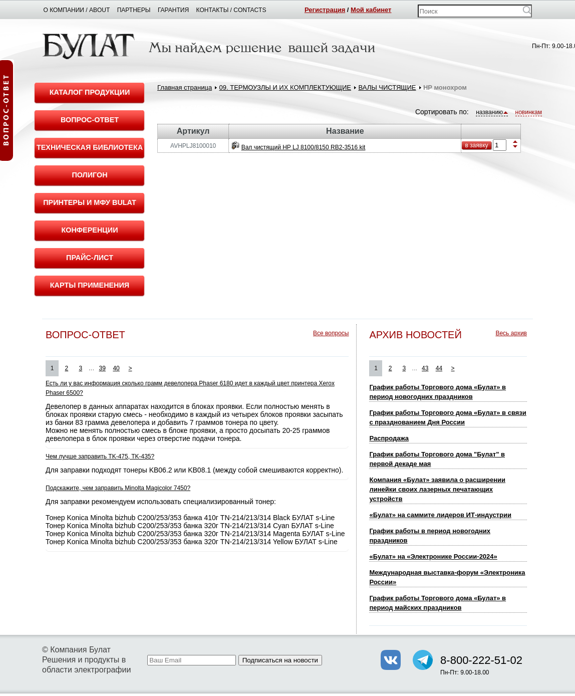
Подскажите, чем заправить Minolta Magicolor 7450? (118, 488)
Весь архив (511, 333)
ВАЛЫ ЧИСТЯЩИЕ (387, 87)
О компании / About (77, 10)
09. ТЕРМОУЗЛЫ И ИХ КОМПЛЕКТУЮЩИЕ (285, 87)
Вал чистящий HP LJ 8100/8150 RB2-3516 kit (303, 147)
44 (439, 368)
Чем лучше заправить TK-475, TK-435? (100, 456)
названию (492, 112)
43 (425, 368)
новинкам (528, 112)
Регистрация (325, 10)
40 (116, 368)
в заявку (476, 145)
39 (102, 368)
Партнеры (134, 10)
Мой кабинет (371, 10)
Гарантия (173, 10)
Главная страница (184, 87)
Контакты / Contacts (231, 10)
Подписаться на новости (280, 660)
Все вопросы (331, 333)
